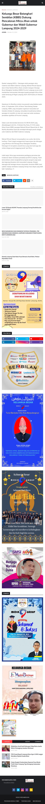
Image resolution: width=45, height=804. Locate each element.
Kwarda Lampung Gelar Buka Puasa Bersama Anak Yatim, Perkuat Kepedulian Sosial (20, 257)
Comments (38, 741)
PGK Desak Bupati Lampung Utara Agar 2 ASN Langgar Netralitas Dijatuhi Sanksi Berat (27, 755)
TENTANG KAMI (26, 801)
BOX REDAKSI (37, 801)
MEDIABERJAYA (24, 797)
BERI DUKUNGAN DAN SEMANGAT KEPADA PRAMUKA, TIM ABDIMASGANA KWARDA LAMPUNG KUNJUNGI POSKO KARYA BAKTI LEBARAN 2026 (22, 233)
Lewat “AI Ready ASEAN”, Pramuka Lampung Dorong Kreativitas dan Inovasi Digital (21, 208)
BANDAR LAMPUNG (12, 10)
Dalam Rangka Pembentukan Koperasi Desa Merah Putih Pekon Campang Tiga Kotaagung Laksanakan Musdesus (25, 764)
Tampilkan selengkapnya (36, 187)
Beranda (4, 10)
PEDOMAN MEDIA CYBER (11, 801)
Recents (27, 741)
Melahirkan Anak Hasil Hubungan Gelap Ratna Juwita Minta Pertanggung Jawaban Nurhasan (26, 747)
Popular (7, 741)
